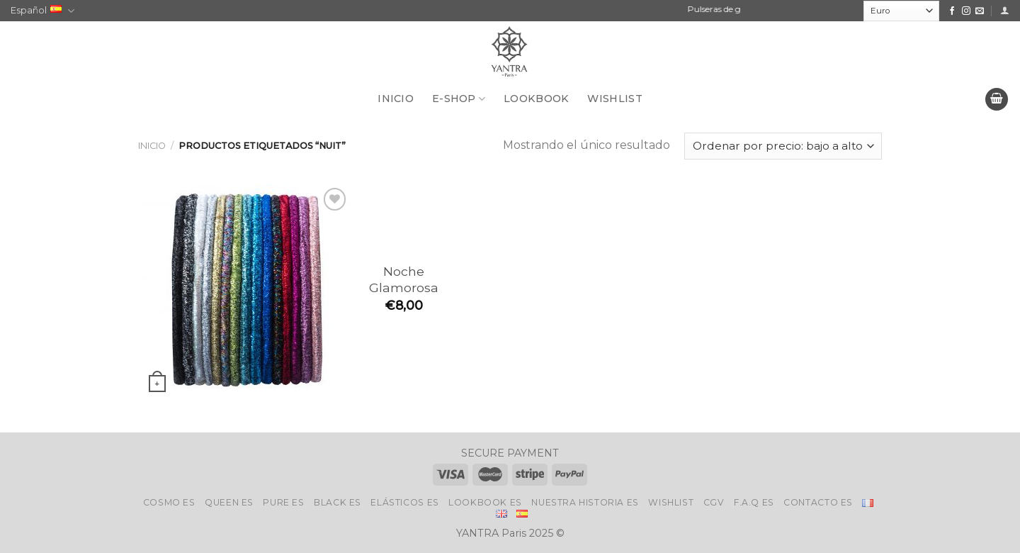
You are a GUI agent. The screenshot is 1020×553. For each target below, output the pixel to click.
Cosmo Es (169, 502)
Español (42, 11)
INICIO (396, 98)
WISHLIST (614, 98)
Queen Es (229, 502)
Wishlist (670, 502)
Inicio (152, 145)
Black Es (337, 502)
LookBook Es (485, 502)
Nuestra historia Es (585, 502)
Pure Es (283, 502)
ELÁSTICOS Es (404, 502)
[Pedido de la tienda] (783, 146)
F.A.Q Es (754, 502)
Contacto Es (818, 502)
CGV (714, 502)
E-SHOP (458, 99)
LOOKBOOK (536, 98)
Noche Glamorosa (403, 279)
